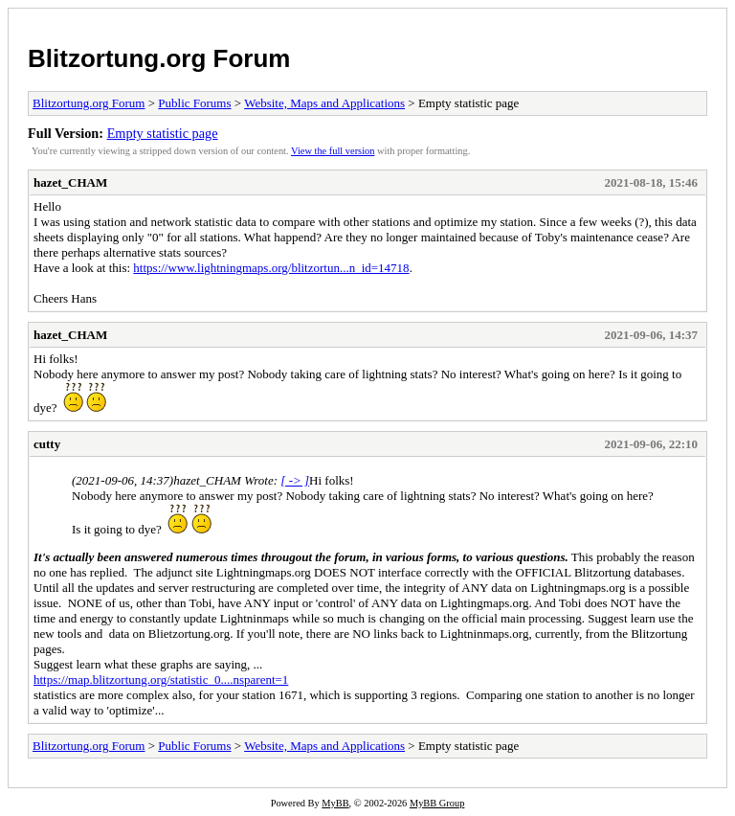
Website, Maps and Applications (324, 103)
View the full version (332, 151)
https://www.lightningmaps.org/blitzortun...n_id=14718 (271, 268)
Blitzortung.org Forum (159, 58)
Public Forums (194, 103)
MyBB (335, 803)
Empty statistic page (162, 133)
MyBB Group (437, 803)
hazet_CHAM (70, 182)
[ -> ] (294, 480)
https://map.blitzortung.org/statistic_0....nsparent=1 (160, 679)
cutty (46, 444)
